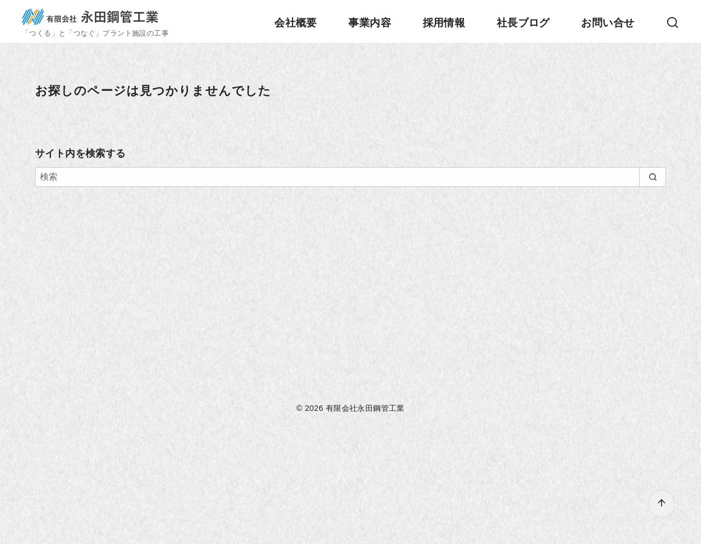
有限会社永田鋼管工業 (365, 408)
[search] (652, 177)
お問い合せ (607, 22)
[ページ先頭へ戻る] (662, 504)
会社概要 (295, 22)
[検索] (672, 23)
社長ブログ (523, 22)
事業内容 (369, 22)
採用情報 (444, 22)
